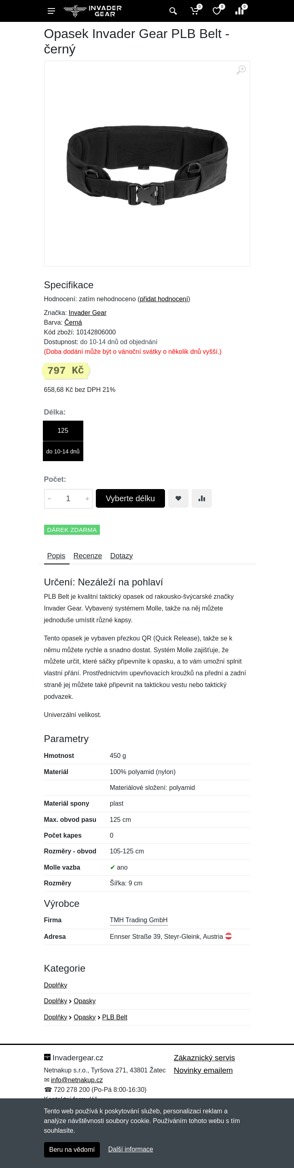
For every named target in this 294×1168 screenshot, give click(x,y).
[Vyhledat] (172, 10)
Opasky (84, 1001)
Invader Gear (87, 312)
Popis (56, 556)
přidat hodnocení (164, 299)
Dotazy (121, 556)
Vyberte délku (130, 498)
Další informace (130, 1149)
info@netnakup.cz (77, 1080)
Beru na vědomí (72, 1149)
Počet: (55, 479)
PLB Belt (114, 1017)
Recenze (88, 556)
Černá (73, 322)
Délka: (55, 412)
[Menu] (51, 11)
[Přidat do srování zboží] (202, 498)
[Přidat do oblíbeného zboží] (178, 498)
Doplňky (56, 985)
